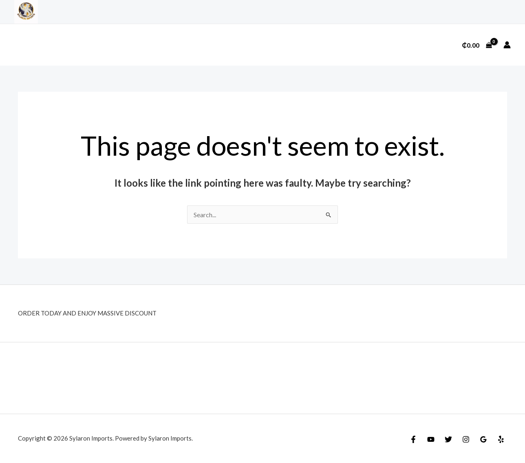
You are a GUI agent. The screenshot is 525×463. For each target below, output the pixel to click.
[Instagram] (466, 439)
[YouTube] (431, 439)
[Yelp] (501, 439)
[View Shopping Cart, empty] (477, 44)
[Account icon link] (507, 45)
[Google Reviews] (483, 439)
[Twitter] (448, 439)
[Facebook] (413, 439)
